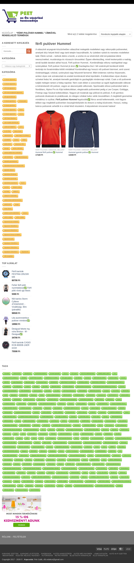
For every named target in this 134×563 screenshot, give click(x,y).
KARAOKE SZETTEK (10, 554)
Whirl (76, 438)
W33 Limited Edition (53, 395)
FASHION (31, 472)
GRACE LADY (8, 438)
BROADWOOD (116, 416)
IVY (115, 373)
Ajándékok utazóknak (10, 183)
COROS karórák (25, 408)
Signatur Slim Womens (38, 455)
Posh (76, 434)
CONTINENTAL (102, 403)
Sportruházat (37, 391)
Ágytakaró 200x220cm (11, 247)
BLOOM (45, 386)
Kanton (92, 403)
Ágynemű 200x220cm (10, 230)
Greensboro (124, 468)
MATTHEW (99, 399)
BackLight (29, 485)
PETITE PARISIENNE (87, 373)
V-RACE (92, 412)
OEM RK (7, 399)
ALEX (23, 183)
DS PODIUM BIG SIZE (11, 451)
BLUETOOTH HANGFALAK (80, 555)
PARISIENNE (75, 472)
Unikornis (88, 447)
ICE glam (74, 373)
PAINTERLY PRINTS (98, 382)
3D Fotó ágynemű (9, 88)
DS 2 (43, 429)
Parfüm (37, 442)
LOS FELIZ (54, 421)
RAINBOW (54, 382)
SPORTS (46, 425)
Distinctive (51, 464)
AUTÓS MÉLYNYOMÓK (83, 554)
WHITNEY (21, 472)
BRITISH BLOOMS (99, 378)
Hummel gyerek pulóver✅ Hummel (83, 152)
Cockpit (106, 391)
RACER (122, 408)
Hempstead (43, 434)
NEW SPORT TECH (10, 408)
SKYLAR (84, 438)
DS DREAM (27, 464)
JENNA (24, 378)
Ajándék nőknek (9, 170)
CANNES (7, 386)
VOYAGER (91, 395)
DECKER (33, 451)
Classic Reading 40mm (123, 438)
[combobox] (17, 66)
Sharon (60, 464)
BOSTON (125, 391)
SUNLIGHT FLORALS (10, 378)
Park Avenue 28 (62, 472)
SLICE (123, 378)
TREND (53, 434)
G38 (5, 395)
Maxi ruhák (47, 442)
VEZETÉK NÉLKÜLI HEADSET (28, 555)
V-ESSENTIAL (42, 421)
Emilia (90, 455)
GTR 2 (64, 421)
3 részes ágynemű (9, 84)
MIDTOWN (32, 403)
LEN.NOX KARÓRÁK (103, 455)
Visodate (41, 472)
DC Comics (109, 425)
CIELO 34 (127, 455)
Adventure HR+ (19, 144)
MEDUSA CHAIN (29, 421)
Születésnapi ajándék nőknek (83, 485)
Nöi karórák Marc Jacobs (51, 468)
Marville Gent (56, 386)
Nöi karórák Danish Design (32, 468)
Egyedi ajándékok (38, 447)
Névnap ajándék (23, 447)
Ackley (16, 140)
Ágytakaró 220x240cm (11, 252)
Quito (15, 434)
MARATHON (94, 459)
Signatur (114, 429)
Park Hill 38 (124, 477)
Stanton (17, 464)
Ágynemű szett (8, 239)
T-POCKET (32, 434)
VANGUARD (125, 395)
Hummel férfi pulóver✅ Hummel (49, 152)
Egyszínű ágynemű (60, 442)
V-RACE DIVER (9, 403)
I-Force (85, 408)
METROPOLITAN (87, 434)
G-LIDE (57, 391)
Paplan (119, 485)
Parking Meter (81, 403)
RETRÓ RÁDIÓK (61, 555)
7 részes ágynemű (9, 114)
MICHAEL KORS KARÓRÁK (57, 455)
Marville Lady (29, 382)
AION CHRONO (17, 148)
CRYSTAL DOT (84, 416)
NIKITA (6, 382)
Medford (113, 472)
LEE (27, 438)
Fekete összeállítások (31, 429)
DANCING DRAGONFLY (116, 382)
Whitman (122, 472)
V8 (120, 451)
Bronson (105, 429)
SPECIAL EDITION (76, 481)
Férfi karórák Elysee (65, 438)
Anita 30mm (7, 208)
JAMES (112, 447)
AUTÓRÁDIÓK (47, 555)
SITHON (60, 429)
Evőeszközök (70, 412)
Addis (24, 140)
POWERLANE (79, 395)
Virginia (19, 438)
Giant (34, 438)
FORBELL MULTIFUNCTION (99, 477)
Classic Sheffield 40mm (118, 403)
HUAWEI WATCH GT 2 (72, 408)
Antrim (25, 213)
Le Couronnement (97, 438)
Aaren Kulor (17, 131)
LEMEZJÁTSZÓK (101, 554)
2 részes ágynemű (9, 79)
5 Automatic (22, 101)
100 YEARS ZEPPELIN (11, 122)
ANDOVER (7, 204)
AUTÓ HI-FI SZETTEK (118, 554)
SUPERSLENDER (40, 373)
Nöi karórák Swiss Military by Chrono (105, 386)
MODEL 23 (70, 464)
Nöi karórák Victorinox (83, 386)
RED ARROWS (25, 425)
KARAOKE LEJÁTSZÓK (29, 554)
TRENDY (50, 472)
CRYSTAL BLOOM (9, 442)
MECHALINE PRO (9, 416)
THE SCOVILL (101, 468)
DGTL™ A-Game (72, 451)
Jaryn (126, 412)
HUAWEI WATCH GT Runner (61, 425)
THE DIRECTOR (74, 459)
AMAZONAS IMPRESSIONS (12, 200)
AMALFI (15, 191)
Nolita (85, 472)
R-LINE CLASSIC (61, 416)
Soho (92, 472)
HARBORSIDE (101, 451)
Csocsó (50, 447)
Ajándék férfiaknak (21, 157)
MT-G (20, 485)
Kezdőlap (7, 33)
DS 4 (100, 425)
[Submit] (29, 51)
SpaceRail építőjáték (10, 391)
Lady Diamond (17, 382)
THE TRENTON (27, 481)
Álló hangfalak (8, 256)
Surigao (36, 386)
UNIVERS (110, 399)
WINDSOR (17, 399)
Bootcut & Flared (22, 490)
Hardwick (52, 451)
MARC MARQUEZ (115, 459)
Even (104, 447)
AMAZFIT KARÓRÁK (10, 196)
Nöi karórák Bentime (113, 464)
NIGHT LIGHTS (29, 399)
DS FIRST (62, 459)
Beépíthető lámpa (9, 447)
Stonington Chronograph (11, 477)
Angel (17, 204)
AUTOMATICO (90, 481)
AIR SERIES (8, 157)
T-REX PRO (21, 403)
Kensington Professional (74, 429)
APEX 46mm (82, 412)
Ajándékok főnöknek (10, 174)
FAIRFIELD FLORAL (52, 378)
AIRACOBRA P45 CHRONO (12, 152)
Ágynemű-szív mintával (11, 221)
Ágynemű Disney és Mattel (12, 234)
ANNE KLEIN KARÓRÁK (11, 213)
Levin (118, 399)
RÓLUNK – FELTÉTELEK (14, 537)
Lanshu (36, 412)
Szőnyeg (123, 442)
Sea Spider (57, 408)
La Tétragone (51, 438)
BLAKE (118, 434)
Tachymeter (7, 412)
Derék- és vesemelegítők (68, 399)
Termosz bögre (110, 421)
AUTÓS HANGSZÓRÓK (62, 554)
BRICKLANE (8, 421)
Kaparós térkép (76, 447)
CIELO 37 (26, 477)
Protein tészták (97, 421)
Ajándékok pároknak (10, 178)
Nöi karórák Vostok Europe (12, 468)
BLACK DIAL (113, 378)
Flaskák (68, 485)
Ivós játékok (122, 421)
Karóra (60, 485)
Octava (71, 403)
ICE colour (41, 399)
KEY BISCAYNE (9, 472)
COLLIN (51, 429)
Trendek (6, 373)
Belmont (43, 451)
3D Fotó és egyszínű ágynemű (13, 92)
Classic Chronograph (109, 408)
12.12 (21, 114)
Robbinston (124, 429)
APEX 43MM (20, 217)
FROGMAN (82, 391)
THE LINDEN (58, 412)
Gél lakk (48, 391)
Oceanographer (39, 464)
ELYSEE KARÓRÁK (10, 455)
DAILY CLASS (50, 481)
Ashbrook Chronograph (60, 477)
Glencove (7, 434)
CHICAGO (24, 395)
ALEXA (6, 187)
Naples (17, 481)
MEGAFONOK (8, 555)
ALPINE (6, 191)
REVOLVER (67, 395)
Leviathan (109, 438)
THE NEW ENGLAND (92, 429)
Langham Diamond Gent (23, 412)
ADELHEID (7, 144)
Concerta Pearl (42, 382)
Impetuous (116, 455)
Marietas (114, 477)
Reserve (47, 408)
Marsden (13, 395)
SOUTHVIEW (35, 490)
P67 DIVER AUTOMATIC (47, 403)
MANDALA (108, 434)
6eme (21, 109)
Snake (18, 421)
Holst (41, 395)
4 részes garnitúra (9, 101)
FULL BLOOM (103, 472)
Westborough (39, 459)
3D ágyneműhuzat (9, 96)
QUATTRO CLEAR (35, 378)
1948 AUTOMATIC (9, 127)
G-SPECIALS (50, 485)
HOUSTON (74, 477)
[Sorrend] (115, 34)
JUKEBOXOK (46, 554)
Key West (121, 447)
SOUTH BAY (74, 421)
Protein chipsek (68, 386)
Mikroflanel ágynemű (111, 442)
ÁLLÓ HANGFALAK (100, 555)
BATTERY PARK (104, 481)
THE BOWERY (25, 391)
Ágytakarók (25, 252)
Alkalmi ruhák (17, 187)
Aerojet (6, 148)
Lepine (28, 386)
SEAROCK (28, 373)
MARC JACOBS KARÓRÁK (41, 477)
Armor (61, 451)
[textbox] (16, 66)
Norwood (39, 485)
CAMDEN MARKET (115, 412)
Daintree (76, 425)
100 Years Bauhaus (10, 118)
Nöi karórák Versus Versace (12, 429)
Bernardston (8, 459)
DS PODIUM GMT (87, 451)
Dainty (85, 459)
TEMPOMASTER (47, 416)
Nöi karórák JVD (98, 464)
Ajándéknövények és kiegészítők (13, 165)
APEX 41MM (8, 217)
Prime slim (96, 416)
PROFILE (62, 403)
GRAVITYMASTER (25, 442)
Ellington (39, 481)
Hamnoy (33, 395)
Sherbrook (19, 459)
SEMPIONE (85, 421)
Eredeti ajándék (55, 373)
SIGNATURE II (52, 399)
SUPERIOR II (113, 395)
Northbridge (51, 459)
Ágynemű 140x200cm (10, 226)
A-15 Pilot (7, 131)
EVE (41, 438)
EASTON (112, 451)
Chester (73, 416)
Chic (104, 459)
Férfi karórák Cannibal (86, 468)
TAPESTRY (16, 373)
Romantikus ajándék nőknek (105, 485)
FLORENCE (17, 386)
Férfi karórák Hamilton (69, 468)
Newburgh (7, 464)
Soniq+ (106, 416)
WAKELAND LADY (104, 373)
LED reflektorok (121, 425)
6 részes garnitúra (9, 105)
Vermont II (7, 481)
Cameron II (101, 395)
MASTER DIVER (95, 391)
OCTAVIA (78, 378)
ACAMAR (7, 140)
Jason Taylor (95, 408)
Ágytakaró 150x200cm (11, 243)
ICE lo (65, 373)
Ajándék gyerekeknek (10, 161)
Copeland (102, 412)
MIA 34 (84, 477)
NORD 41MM (62, 481)
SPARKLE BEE (83, 382)
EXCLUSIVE (46, 412)
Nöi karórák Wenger (83, 464)
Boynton (28, 459)
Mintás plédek (8, 490)
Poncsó (122, 386)
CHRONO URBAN (89, 425)
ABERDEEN (8, 135)
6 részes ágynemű (9, 109)
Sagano (24, 451)
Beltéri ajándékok (9, 485)
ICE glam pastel (66, 378)
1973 (20, 127)
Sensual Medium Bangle (77, 455)
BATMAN (36, 425)
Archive (87, 378)
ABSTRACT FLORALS (22, 135)
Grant (97, 447)
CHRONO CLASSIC (86, 399)
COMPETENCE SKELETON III (29, 416)
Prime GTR (37, 408)
